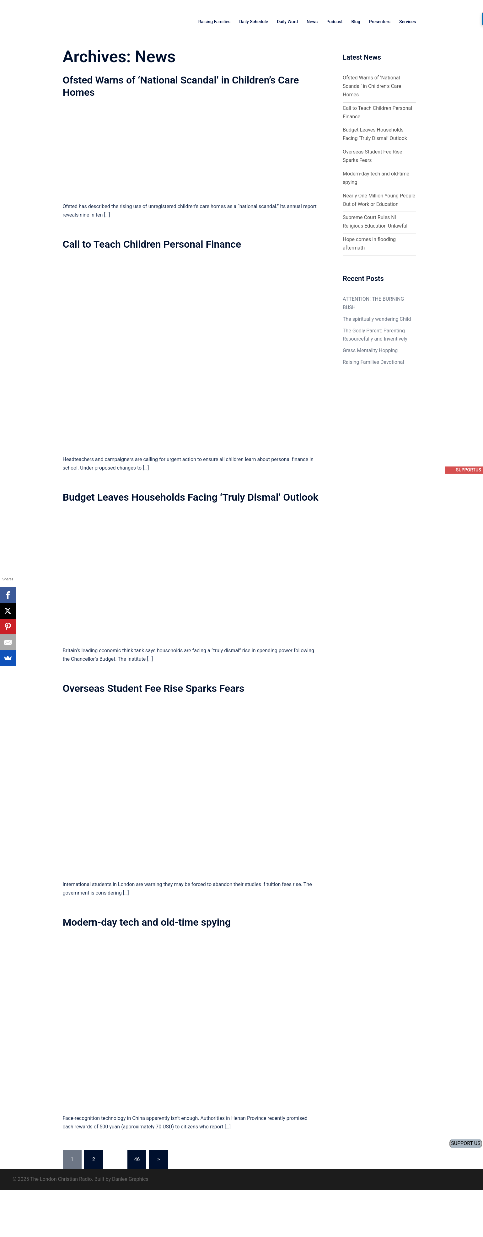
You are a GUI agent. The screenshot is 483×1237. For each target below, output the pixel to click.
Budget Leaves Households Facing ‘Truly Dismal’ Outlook (191, 497)
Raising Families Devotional (373, 362)
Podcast (334, 21)
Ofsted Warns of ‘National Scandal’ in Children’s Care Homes (372, 86)
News (312, 21)
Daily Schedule (253, 21)
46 (137, 1159)
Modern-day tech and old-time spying (147, 922)
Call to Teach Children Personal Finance (152, 244)
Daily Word (287, 21)
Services (407, 21)
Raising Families (214, 21)
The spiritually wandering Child (377, 319)
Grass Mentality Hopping (370, 350)
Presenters (379, 21)
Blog (356, 21)
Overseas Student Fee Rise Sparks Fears (153, 688)
